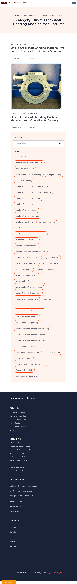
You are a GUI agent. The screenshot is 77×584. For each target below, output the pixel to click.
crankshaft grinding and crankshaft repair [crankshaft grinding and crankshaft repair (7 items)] (33, 186)
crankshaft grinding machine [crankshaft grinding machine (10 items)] (27, 204)
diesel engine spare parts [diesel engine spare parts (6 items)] (26, 263)
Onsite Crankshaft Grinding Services (25, 113)
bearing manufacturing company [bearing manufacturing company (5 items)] (29, 163)
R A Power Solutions (17, 443)
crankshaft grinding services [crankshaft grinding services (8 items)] (27, 216)
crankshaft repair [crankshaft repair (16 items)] (23, 228)
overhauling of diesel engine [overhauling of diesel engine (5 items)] (27, 352)
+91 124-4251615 (15, 511)
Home (17, 15)
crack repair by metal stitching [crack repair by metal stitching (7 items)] (28, 174)
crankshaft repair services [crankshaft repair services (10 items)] (26, 240)
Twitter (12, 542)
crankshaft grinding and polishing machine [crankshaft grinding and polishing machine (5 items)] (33, 192)
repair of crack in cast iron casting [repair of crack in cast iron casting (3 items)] (30, 364)
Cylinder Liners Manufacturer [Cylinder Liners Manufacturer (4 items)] (28, 257)
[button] (74, 3)
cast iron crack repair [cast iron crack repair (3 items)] (25, 169)
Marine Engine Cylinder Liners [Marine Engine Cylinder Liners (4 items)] (28, 293)
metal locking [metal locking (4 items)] (49, 299)
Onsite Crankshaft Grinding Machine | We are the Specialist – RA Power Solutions (37, 49)
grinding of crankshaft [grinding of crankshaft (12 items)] (46, 269)
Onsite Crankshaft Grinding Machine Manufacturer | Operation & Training (34, 119)
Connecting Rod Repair (18, 467)
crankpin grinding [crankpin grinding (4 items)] (54, 174)
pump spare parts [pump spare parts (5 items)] (52, 352)
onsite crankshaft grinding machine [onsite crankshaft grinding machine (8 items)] (30, 334)
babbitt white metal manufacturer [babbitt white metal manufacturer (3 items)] (30, 157)
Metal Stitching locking (18, 453)
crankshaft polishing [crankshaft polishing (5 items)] (47, 222)
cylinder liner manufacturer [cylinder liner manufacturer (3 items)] (27, 246)
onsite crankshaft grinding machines (25, 44)
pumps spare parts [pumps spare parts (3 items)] (23, 358)
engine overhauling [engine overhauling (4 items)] (24, 269)
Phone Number (17, 501)
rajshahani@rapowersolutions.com (23, 486)
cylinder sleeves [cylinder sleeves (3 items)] (52, 257)
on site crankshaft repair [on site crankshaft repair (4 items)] (26, 346)
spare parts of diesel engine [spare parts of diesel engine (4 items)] (28, 376)
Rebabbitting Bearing (18, 460)
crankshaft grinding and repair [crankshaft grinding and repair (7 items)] (28, 198)
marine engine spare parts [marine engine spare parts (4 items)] (27, 299)
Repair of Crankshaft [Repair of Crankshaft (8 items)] (24, 370)
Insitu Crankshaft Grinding (19, 457)
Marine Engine (56, 572)
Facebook (13, 527)
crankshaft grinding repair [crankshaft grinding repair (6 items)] (26, 210)
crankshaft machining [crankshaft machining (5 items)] (24, 222)
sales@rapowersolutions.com (21, 496)
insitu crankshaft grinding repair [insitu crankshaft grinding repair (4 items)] (29, 287)
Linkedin (12, 532)
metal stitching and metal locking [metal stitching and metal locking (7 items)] (30, 311)
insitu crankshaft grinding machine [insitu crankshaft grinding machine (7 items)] (30, 281)
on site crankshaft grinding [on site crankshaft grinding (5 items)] (27, 323)
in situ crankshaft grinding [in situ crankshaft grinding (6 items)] (26, 275)
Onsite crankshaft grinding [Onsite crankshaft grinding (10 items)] (27, 317)
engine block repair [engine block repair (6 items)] (51, 263)
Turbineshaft (14, 464)
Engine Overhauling (17, 471)
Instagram (13, 537)
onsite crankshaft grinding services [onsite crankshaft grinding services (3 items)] (30, 340)
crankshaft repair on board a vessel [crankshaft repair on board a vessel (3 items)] (30, 234)
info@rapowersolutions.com (20, 491)
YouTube (12, 546)
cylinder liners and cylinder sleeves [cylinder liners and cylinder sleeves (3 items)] (30, 251)
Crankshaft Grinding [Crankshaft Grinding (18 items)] (24, 180)
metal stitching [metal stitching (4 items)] (22, 305)
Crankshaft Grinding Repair (21, 446)
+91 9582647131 (15, 506)
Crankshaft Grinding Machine (21, 450)
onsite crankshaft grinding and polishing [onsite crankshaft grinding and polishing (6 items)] (32, 328)
